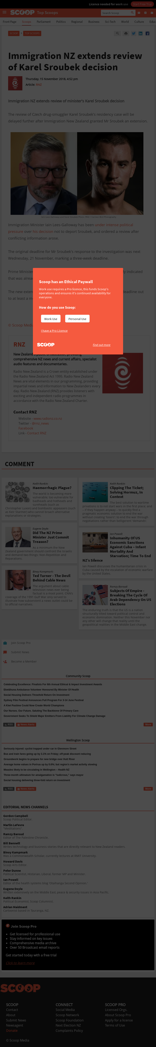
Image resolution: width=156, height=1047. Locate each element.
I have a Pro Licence (54, 331)
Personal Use (77, 319)
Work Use (50, 319)
